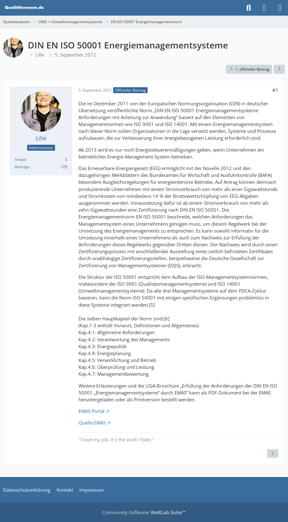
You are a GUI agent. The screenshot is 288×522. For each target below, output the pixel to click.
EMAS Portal (91, 411)
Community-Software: (144, 512)
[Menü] (280, 8)
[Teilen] (279, 69)
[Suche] (248, 8)
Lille (39, 55)
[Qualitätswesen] (25, 8)
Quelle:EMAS (92, 422)
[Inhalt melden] (272, 453)
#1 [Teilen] (275, 90)
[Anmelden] (264, 8)
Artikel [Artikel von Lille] (20, 159)
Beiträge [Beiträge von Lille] (22, 166)
